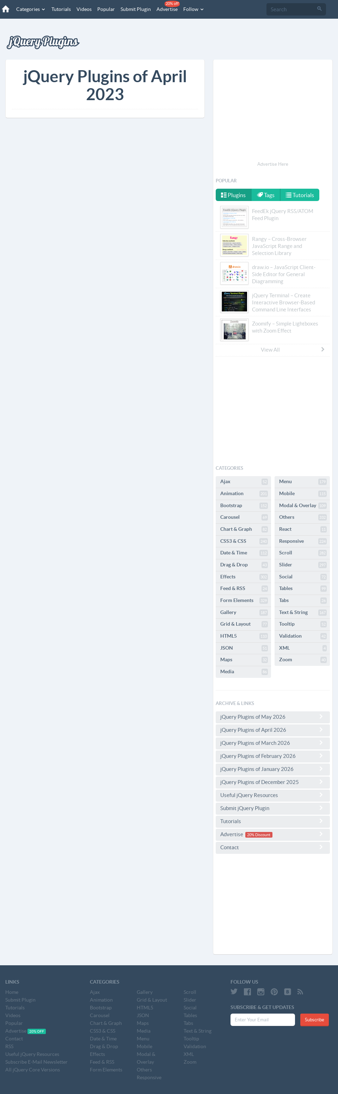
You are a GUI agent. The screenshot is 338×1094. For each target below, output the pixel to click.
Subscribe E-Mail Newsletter (36, 1062)
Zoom (303, 660)
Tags (266, 195)
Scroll (303, 553)
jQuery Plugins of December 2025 (272, 782)
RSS (9, 1046)
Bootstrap (244, 506)
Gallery (244, 612)
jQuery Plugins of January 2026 (272, 769)
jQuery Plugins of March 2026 (272, 743)
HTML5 (244, 636)
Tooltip (303, 624)
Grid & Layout (244, 624)
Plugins (233, 195)
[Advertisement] (272, 111)
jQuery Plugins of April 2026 (272, 730)
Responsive (303, 541)
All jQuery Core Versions (32, 1069)
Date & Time (244, 553)
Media (244, 672)
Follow (193, 9)
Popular (106, 9)
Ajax (244, 482)
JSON (244, 648)
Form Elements (244, 600)
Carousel (244, 517)
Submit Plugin (136, 9)
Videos (84, 9)
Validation (303, 636)
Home (11, 992)
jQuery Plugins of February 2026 (272, 756)
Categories (31, 9)
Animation (244, 494)
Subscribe (314, 1019)
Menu (303, 482)
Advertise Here (272, 164)
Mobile (303, 494)
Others (303, 517)
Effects (244, 577)
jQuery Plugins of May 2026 (272, 716)
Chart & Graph (244, 529)
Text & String (303, 612)
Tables (303, 588)
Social (303, 577)
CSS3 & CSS (244, 541)
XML (303, 648)
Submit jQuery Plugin (272, 808)
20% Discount (258, 835)
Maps (244, 660)
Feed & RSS (244, 588)
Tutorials (61, 9)
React (303, 529)
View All (293, 349)
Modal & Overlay (303, 506)
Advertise (168, 6)
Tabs (303, 600)
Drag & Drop (244, 565)
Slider (303, 565)
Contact (272, 847)
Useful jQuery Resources (272, 795)
